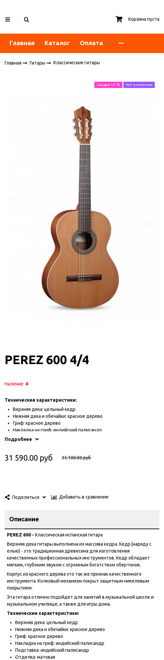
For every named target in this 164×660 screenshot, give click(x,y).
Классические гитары (76, 62)
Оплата (91, 43)
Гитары (38, 62)
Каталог (57, 43)
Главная (22, 43)
